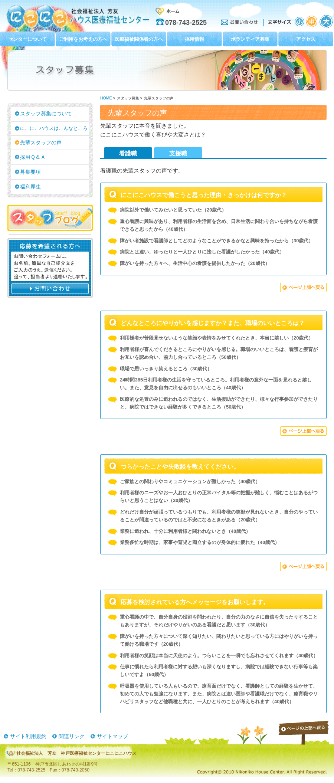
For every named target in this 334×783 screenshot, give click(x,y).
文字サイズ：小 (299, 21)
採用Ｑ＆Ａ (33, 157)
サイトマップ (112, 736)
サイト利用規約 (28, 736)
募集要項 (30, 172)
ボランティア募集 (250, 39)
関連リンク (72, 736)
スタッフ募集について (46, 114)
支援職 (178, 153)
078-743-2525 (186, 22)
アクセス (305, 39)
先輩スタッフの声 (41, 142)
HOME (106, 98)
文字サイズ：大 (326, 21)
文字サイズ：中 (312, 21)
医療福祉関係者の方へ (139, 39)
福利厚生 (30, 187)
